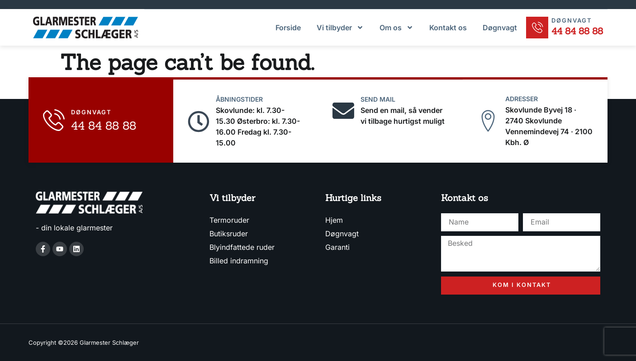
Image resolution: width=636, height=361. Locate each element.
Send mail (378, 98)
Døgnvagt (499, 27)
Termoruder (229, 219)
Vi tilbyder (339, 27)
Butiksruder (228, 232)
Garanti (337, 246)
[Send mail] (343, 109)
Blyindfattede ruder (242, 246)
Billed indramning (238, 259)
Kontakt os (447, 27)
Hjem (334, 219)
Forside (287, 27)
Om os (396, 27)
